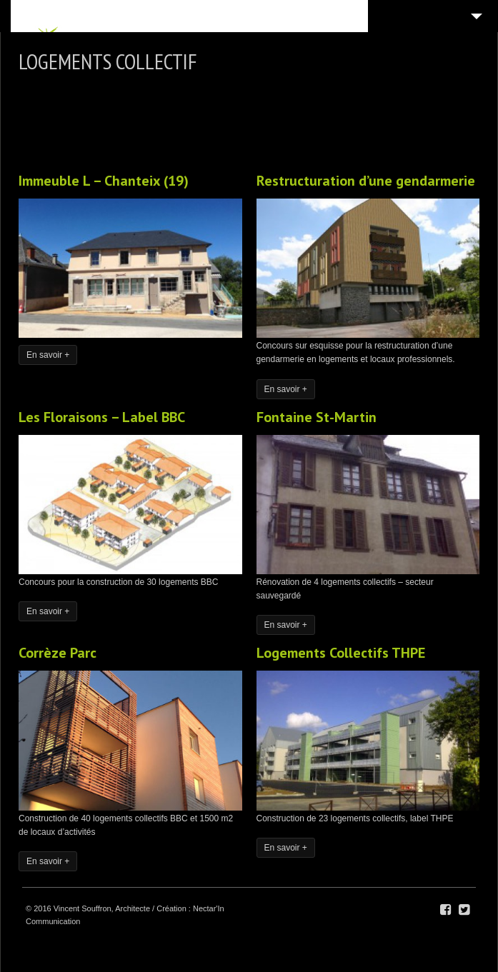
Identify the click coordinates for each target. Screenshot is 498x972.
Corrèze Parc (57, 652)
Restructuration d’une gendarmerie (366, 180)
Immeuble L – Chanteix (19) (104, 180)
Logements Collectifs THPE (341, 652)
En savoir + (47, 355)
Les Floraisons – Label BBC (102, 417)
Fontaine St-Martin (317, 417)
